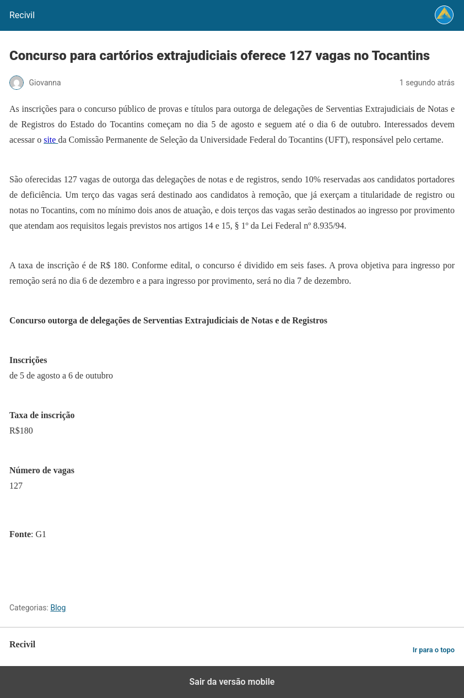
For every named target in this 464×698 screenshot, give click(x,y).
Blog (58, 607)
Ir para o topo (434, 650)
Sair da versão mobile (232, 682)
